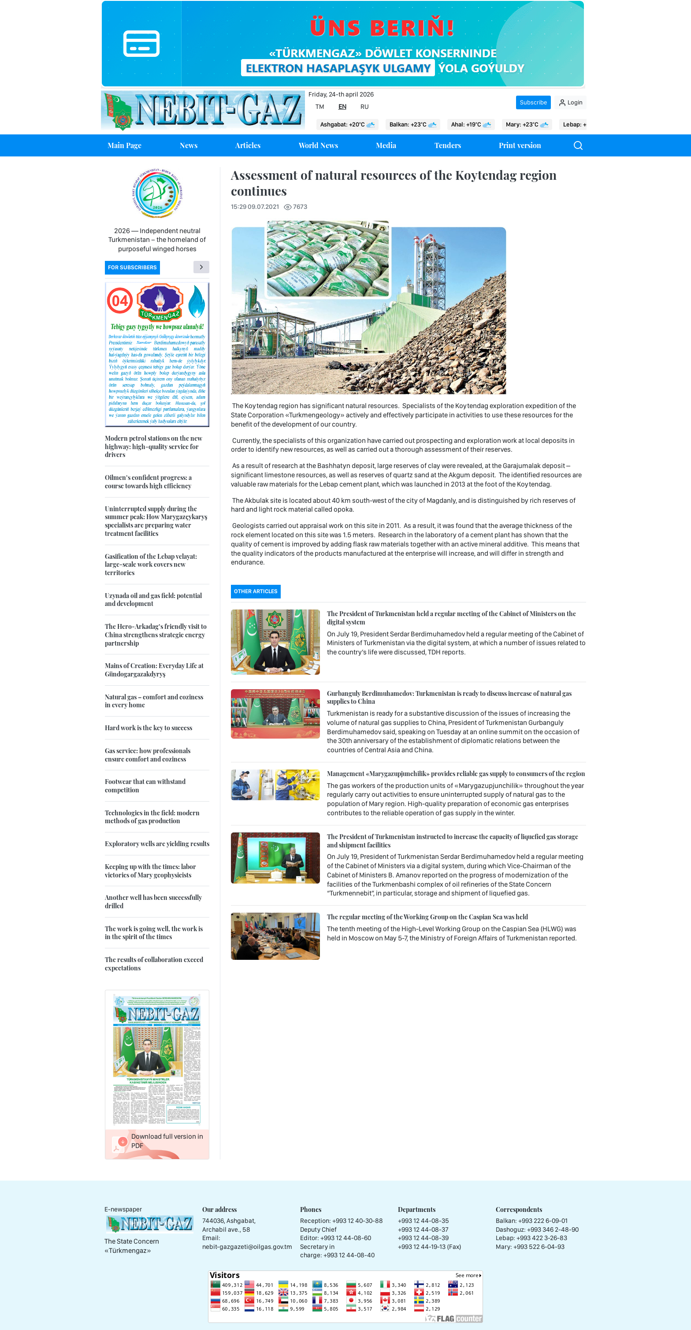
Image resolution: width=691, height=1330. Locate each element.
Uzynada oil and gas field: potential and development (153, 599)
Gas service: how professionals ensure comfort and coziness (147, 755)
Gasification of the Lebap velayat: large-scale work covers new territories (151, 564)
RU (364, 107)
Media (386, 145)
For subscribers (132, 267)
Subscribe (533, 102)
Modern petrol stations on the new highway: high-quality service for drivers (153, 446)
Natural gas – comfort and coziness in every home (154, 701)
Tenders (448, 145)
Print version (520, 145)
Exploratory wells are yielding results (157, 844)
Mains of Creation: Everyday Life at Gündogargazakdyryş (154, 669)
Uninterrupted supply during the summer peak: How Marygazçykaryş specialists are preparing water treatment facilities (156, 521)
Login (570, 103)
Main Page (124, 145)
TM (320, 107)
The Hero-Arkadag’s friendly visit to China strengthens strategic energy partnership (156, 634)
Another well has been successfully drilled (153, 901)
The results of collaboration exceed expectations (154, 963)
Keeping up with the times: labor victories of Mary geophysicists (150, 870)
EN (342, 107)
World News (318, 145)
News (188, 145)
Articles (247, 145)
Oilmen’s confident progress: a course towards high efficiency (148, 481)
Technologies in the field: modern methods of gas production (152, 817)
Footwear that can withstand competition (145, 785)
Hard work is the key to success (148, 728)
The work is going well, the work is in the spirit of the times (154, 933)
